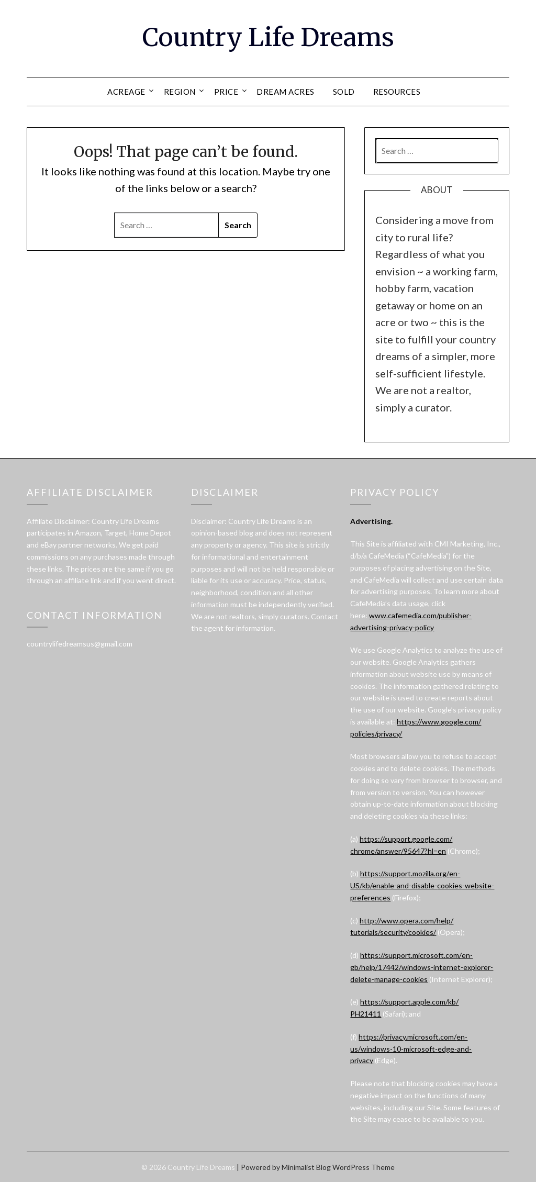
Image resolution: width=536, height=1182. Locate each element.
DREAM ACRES (285, 91)
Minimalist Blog (306, 1167)
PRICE (226, 91)
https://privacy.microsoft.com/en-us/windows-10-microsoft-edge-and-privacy (411, 1048)
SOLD (344, 91)
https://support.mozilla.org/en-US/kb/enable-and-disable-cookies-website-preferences (422, 885)
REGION (180, 91)
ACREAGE (126, 91)
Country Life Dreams (268, 37)
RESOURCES (397, 91)
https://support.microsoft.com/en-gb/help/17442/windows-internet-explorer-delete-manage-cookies (421, 967)
